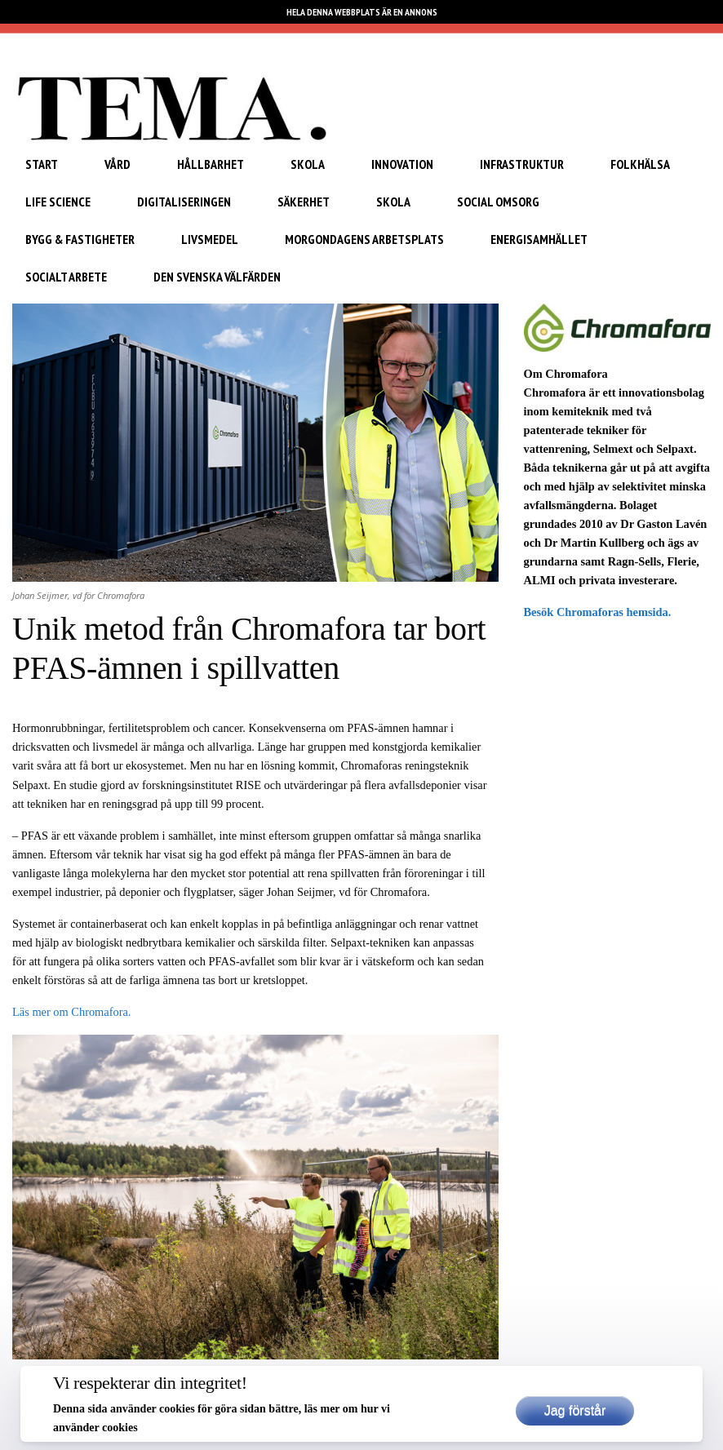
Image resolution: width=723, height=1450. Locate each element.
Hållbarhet (210, 164)
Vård (117, 164)
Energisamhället (539, 239)
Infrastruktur (522, 164)
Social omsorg (498, 201)
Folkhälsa (640, 164)
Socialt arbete (66, 276)
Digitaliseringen (184, 201)
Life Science (58, 201)
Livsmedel (209, 239)
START (41, 164)
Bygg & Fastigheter (80, 239)
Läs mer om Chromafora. (71, 1011)
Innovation (402, 164)
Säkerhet (303, 201)
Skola (308, 164)
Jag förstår (575, 1410)
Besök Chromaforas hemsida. (599, 612)
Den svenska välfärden (217, 276)
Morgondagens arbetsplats (364, 239)
